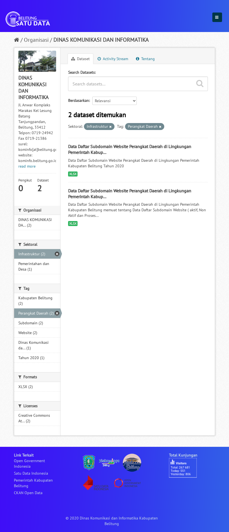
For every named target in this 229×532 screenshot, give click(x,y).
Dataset (80, 58)
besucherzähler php (185, 487)
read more (27, 166)
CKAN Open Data (28, 492)
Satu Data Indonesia (31, 473)
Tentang (145, 58)
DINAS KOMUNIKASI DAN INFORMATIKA (101, 39)
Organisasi (36, 39)
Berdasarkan (78, 100)
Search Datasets (81, 72)
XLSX (72, 174)
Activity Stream (113, 58)
